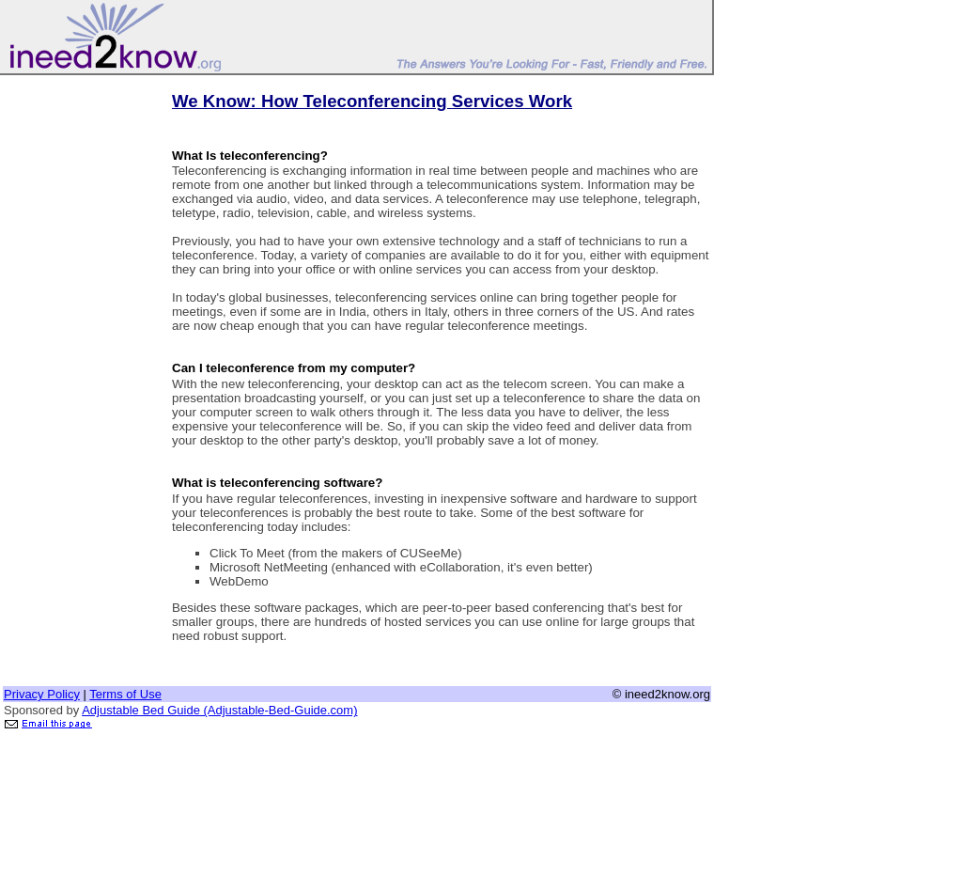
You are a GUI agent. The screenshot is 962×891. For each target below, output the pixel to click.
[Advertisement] (78, 360)
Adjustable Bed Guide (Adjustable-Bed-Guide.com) (219, 710)
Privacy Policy (42, 694)
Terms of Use (125, 694)
